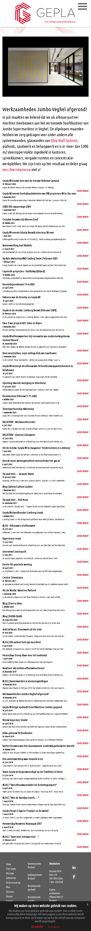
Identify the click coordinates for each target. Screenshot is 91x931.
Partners (10, 892)
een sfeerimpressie (16, 169)
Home (8, 864)
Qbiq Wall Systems (64, 140)
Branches (10, 873)
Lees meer (83, 190)
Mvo (8, 887)
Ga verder (37, 927)
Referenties (11, 878)
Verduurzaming (13, 882)
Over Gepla (11, 869)
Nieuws (9, 896)
